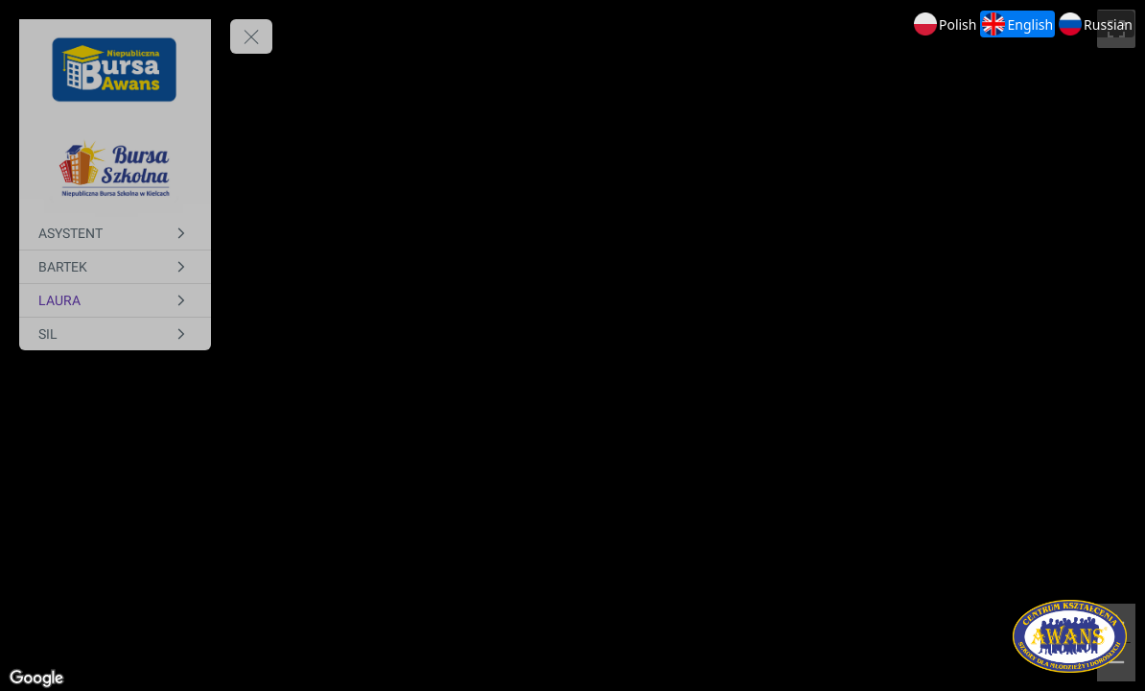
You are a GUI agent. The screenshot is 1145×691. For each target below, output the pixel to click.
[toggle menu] (251, 36)
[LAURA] (115, 300)
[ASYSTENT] (115, 233)
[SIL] (115, 334)
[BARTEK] (115, 266)
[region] (572, 345)
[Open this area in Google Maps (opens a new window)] (36, 678)
